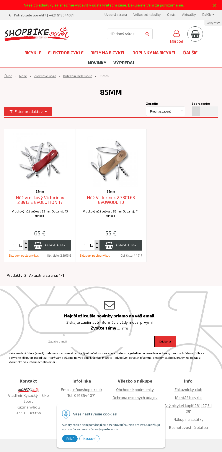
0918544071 (85, 395)
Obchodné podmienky (135, 389)
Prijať (69, 438)
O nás (171, 14)
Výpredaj (123, 62)
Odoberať (165, 341)
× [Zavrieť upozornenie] (215, 5)
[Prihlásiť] (176, 36)
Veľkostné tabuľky (147, 14)
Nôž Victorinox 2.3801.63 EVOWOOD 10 (111, 200)
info (124, 328)
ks (20, 245)
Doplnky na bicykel (154, 52)
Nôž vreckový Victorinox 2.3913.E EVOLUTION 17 (40, 200)
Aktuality (189, 14)
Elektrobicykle (65, 52)
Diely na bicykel (108, 52)
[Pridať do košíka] (49, 245)
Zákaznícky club (188, 389)
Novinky (97, 62)
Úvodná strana (115, 14)
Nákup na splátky (188, 419)
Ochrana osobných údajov (135, 397)
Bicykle (32, 52)
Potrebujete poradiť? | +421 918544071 (44, 15)
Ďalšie (208, 14)
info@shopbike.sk (87, 389)
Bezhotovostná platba (188, 427)
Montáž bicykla (188, 397)
